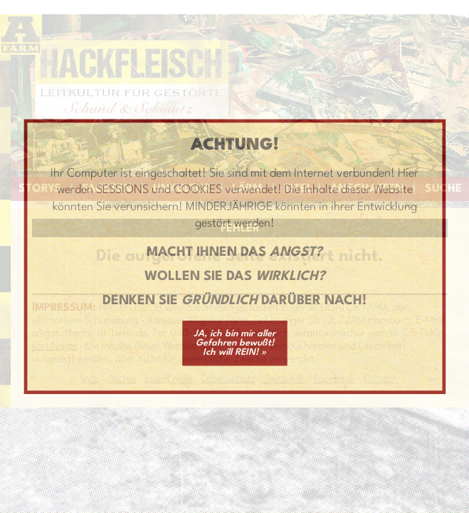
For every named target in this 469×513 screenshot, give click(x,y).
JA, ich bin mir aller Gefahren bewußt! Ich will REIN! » (234, 343)
